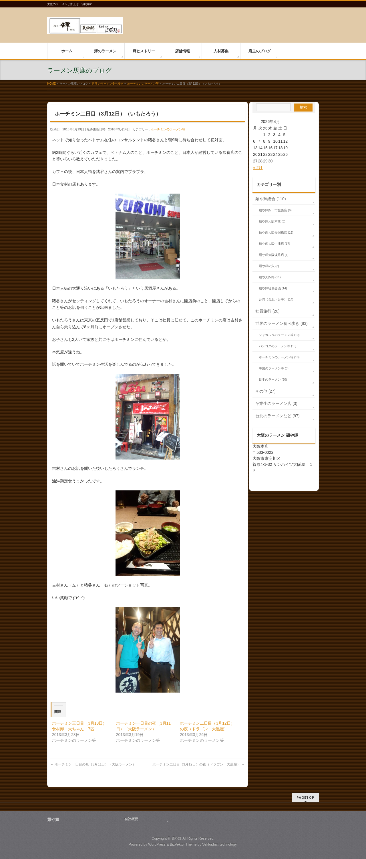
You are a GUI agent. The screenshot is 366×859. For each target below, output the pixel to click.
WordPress (157, 844)
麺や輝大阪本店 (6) (272, 221)
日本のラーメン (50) (273, 379)
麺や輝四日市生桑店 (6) (275, 210)
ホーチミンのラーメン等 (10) (279, 357)
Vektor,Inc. (210, 844)
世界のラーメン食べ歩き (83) (281, 323)
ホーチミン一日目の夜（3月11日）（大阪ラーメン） (93, 764)
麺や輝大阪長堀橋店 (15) (276, 232)
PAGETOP (306, 797)
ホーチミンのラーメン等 (168, 129)
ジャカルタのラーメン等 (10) (279, 335)
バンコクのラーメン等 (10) (278, 346)
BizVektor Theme (183, 844)
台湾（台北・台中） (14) (276, 299)
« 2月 (257, 167)
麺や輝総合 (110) (270, 198)
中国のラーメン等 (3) (274, 368)
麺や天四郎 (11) (270, 277)
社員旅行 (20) (267, 311)
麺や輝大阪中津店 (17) (274, 243)
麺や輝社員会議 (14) (273, 288)
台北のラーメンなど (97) (277, 415)
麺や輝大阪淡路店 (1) (274, 254)
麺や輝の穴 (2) (269, 266)
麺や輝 (176, 838)
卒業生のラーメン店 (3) (276, 403)
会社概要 (131, 819)
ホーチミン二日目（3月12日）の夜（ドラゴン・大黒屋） (198, 764)
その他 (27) (265, 391)
